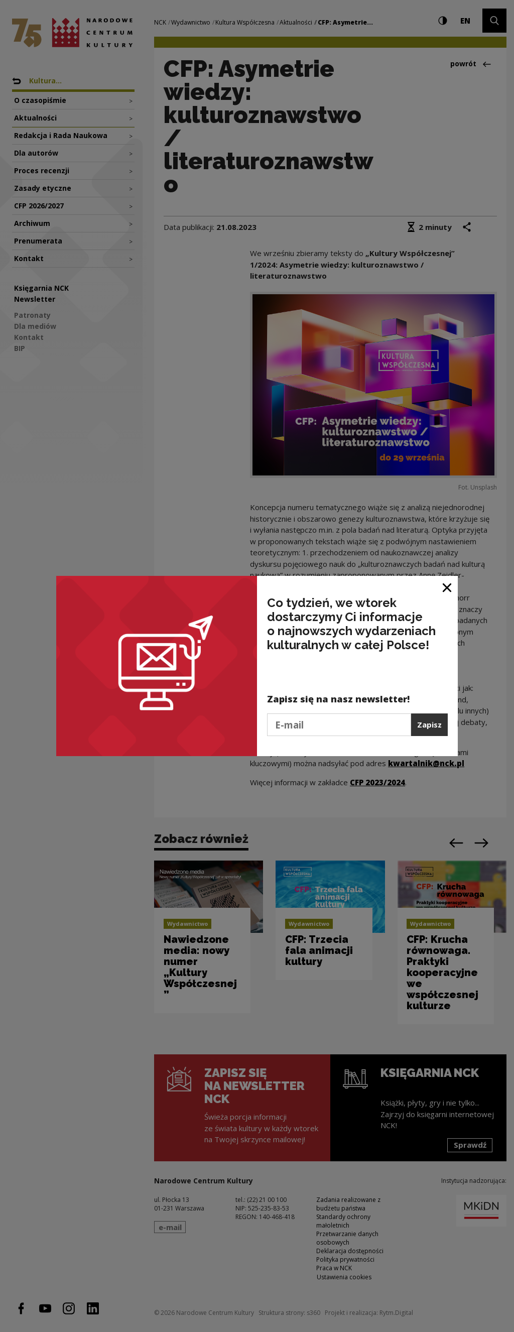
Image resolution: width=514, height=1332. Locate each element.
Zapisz (429, 724)
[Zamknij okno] (447, 587)
